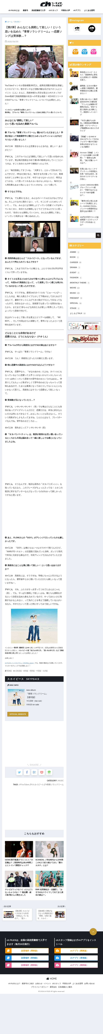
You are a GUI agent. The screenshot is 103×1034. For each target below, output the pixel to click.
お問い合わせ (89, 985)
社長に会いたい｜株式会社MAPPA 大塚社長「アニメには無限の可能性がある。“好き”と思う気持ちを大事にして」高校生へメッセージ (88, 107)
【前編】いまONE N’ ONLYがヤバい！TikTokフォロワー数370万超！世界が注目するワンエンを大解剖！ (89, 142)
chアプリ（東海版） (79, 959)
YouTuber (25, 785)
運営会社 (53, 989)
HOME (51, 980)
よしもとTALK (78, 316)
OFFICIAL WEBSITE (18, 714)
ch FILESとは (13, 10)
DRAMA (75, 269)
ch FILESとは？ (14, 985)
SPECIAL (76, 305)
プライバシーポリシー (39, 989)
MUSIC (61, 781)
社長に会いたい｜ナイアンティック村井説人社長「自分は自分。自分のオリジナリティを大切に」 (88, 175)
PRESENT (76, 300)
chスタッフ (53, 10)
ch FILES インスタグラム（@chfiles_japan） (20, 663)
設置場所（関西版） (30, 967)
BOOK (74, 259)
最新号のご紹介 (28, 985)
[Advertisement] (34, 741)
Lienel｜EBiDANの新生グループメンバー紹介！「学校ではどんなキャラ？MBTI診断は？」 (89, 191)
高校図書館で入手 (38, 10)
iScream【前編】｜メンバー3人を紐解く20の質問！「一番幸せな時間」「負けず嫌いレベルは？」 (89, 159)
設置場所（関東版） (30, 952)
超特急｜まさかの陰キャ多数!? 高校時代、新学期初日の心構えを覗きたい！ (89, 90)
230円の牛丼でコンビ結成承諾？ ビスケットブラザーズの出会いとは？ (89, 223)
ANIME (75, 254)
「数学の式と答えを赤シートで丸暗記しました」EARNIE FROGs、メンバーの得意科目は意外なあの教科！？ (89, 208)
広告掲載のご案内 (65, 989)
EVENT (75, 275)
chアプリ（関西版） (79, 967)
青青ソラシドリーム (55, 785)
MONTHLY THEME (80, 285)
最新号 (25, 10)
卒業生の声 (65, 10)
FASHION (76, 280)
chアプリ (77, 10)
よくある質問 (89, 10)
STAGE (75, 311)
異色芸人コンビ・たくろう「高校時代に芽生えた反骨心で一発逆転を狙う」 (88, 76)
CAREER (76, 264)
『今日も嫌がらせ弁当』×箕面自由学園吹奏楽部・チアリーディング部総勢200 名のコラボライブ (89, 126)
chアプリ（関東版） (79, 952)
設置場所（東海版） (30, 959)
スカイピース (38, 785)
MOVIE (75, 290)
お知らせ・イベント (43, 985)
